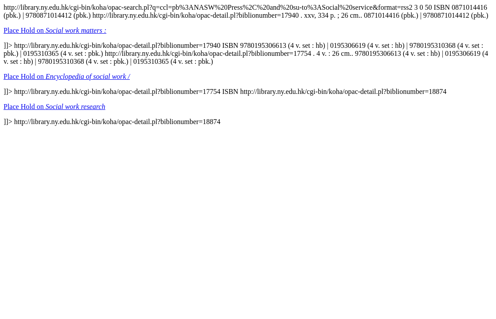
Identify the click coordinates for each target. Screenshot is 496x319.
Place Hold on (55, 30)
